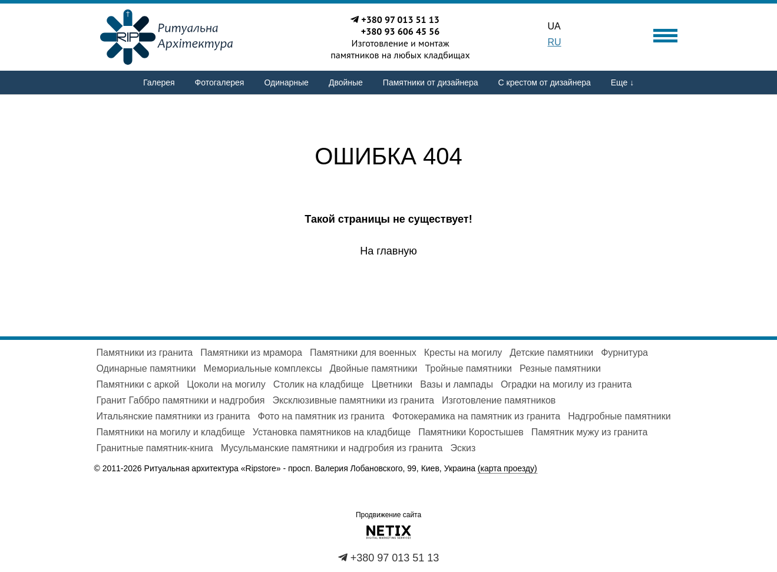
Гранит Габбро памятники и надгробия (181, 400)
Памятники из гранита (145, 353)
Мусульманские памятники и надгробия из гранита (332, 448)
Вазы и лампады (456, 384)
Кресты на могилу (463, 353)
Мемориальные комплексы (262, 368)
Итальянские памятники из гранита (173, 416)
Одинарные (286, 82)
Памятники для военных (363, 353)
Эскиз (463, 448)
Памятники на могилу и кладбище (171, 432)
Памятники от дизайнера (430, 82)
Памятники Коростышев (471, 432)
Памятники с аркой (138, 384)
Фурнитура (624, 353)
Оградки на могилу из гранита (566, 384)
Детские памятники (551, 353)
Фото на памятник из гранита (320, 416)
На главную (388, 251)
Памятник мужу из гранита (589, 432)
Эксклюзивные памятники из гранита (353, 400)
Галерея (159, 82)
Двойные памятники (374, 368)
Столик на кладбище (318, 384)
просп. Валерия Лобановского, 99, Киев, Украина (412, 469)
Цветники (392, 384)
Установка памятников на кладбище (332, 432)
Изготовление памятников (499, 400)
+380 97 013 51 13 (400, 19)
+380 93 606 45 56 (400, 31)
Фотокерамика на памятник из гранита (476, 416)
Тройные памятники (468, 368)
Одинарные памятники (146, 368)
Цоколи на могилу (226, 384)
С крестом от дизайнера (544, 82)
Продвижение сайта (388, 515)
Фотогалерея (219, 82)
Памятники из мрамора (251, 353)
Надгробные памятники (619, 416)
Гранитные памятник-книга (155, 448)
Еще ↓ (622, 82)
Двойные (346, 82)
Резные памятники (560, 368)
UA (554, 26)
